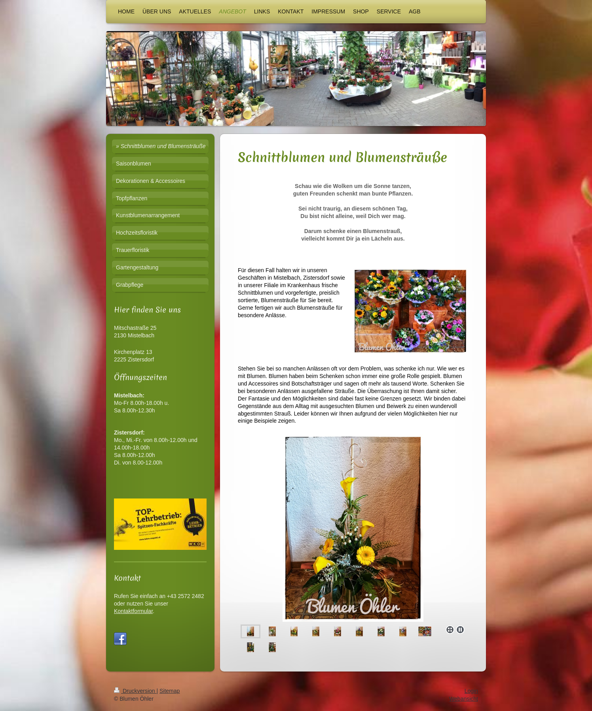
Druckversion (135, 691)
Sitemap (169, 691)
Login (471, 691)
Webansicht (463, 699)
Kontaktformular (133, 611)
